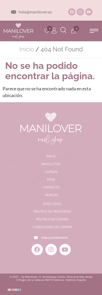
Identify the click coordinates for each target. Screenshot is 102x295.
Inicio (26, 49)
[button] (93, 30)
